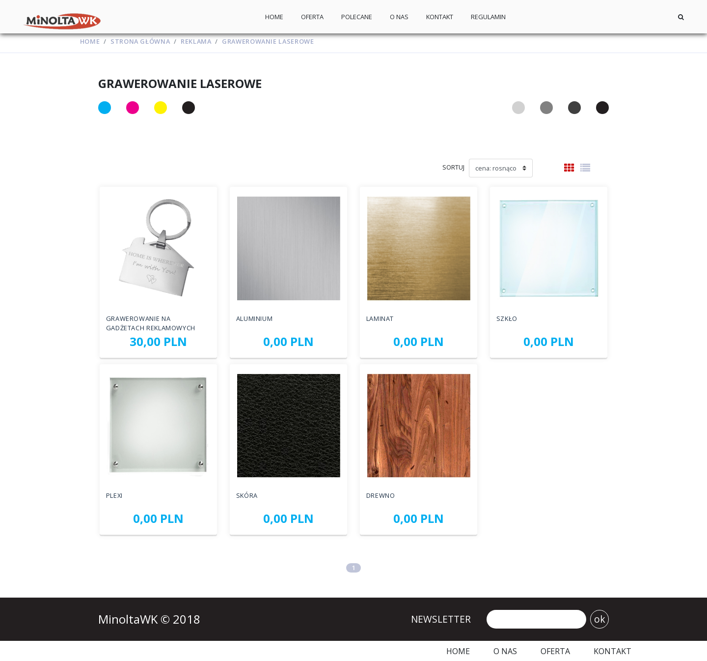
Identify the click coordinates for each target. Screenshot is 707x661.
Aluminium (254, 318)
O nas (399, 16)
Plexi (114, 495)
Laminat (380, 318)
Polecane (356, 16)
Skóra (247, 495)
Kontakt (439, 16)
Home (274, 16)
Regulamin (488, 16)
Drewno (380, 495)
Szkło (506, 318)
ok (599, 619)
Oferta (312, 16)
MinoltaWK (129, 619)
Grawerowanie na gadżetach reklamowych (150, 323)
